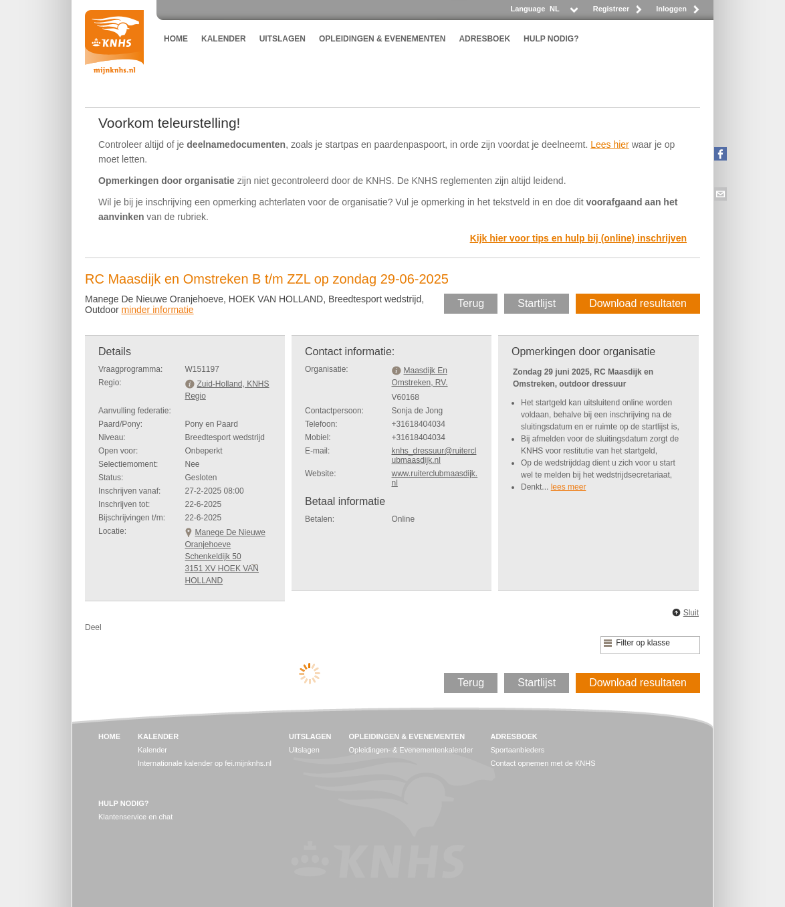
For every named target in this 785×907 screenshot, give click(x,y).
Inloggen (671, 9)
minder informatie (157, 309)
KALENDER (223, 38)
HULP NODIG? (551, 38)
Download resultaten (638, 303)
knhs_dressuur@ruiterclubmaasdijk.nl (434, 455)
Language (527, 9)
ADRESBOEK (484, 38)
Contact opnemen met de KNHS (542, 763)
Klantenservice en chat (135, 817)
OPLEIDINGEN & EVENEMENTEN (382, 38)
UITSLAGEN (282, 38)
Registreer (611, 9)
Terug (470, 303)
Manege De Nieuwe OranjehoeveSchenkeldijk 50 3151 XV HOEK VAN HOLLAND (225, 556)
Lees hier (609, 144)
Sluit (691, 612)
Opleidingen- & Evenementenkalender (411, 750)
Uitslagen (304, 750)
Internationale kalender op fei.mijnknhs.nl (204, 763)
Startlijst (537, 303)
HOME (176, 38)
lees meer (568, 487)
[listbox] (563, 12)
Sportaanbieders (517, 750)
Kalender (152, 750)
